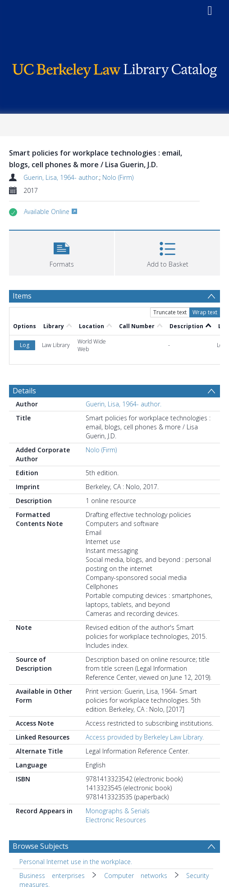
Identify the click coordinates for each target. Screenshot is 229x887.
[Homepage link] (114, 68)
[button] (61, 252)
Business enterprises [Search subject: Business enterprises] (52, 875)
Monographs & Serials (118, 811)
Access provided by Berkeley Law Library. (145, 737)
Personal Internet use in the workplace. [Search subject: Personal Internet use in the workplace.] (75, 861)
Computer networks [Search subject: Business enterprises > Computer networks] (135, 875)
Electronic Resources (116, 820)
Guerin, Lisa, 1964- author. (61, 177)
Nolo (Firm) (117, 177)
